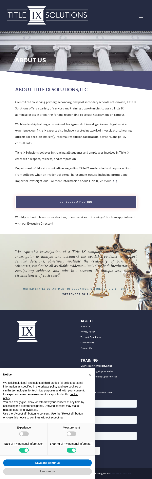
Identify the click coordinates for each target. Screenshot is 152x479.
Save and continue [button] (47, 462)
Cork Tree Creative (120, 473)
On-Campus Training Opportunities (99, 376)
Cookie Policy (87, 342)
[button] (90, 375)
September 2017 (76, 294)
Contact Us (86, 347)
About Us (85, 326)
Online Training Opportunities (96, 365)
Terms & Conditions (91, 337)
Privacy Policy (88, 331)
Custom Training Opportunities (97, 371)
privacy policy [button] (49, 386)
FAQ (114, 181)
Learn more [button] (47, 471)
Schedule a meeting (76, 202)
